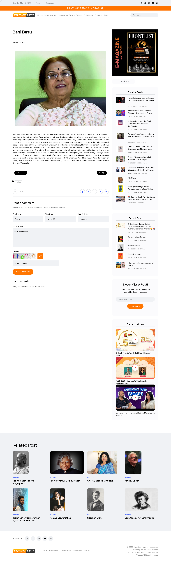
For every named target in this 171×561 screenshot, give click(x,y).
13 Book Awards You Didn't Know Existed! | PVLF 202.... (133, 354)
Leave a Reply (18, 226)
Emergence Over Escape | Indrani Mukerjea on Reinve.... (135, 414)
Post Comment (23, 271)
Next (101, 173)
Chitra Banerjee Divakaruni (100, 481)
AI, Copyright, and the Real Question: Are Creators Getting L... (139, 123)
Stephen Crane (95, 518)
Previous (21, 173)
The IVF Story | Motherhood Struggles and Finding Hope (140, 147)
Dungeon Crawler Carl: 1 (137, 237)
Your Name (17, 214)
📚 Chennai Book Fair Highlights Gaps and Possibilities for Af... (141, 198)
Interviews (63, 15)
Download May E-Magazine (85, 8)
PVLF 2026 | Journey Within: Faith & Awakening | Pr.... (131, 382)
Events (79, 15)
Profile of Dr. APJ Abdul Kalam (65, 481)
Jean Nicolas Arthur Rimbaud (139, 518)
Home (40, 15)
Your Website (83, 214)
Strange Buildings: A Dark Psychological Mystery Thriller (140, 187)
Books (72, 15)
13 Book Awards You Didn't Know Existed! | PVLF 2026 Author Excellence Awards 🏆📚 (141, 226)
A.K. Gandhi (132, 178)
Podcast (98, 15)
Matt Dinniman (134, 245)
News (46, 15)
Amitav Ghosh (132, 481)
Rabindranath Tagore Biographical (23, 482)
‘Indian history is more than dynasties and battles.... (26, 519)
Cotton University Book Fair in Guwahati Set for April (140, 158)
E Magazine (88, 15)
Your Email (49, 214)
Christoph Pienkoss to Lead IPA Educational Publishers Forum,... (141, 168)
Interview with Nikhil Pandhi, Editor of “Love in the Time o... (140, 112)
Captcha (16, 251)
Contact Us (50, 3)
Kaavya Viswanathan (60, 518)
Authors (53, 15)
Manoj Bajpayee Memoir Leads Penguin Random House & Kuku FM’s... (141, 100)
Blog (106, 15)
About (38, 3)
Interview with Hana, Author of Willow (141, 264)
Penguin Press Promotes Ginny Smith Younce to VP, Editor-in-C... (141, 136)
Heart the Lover (135, 254)
